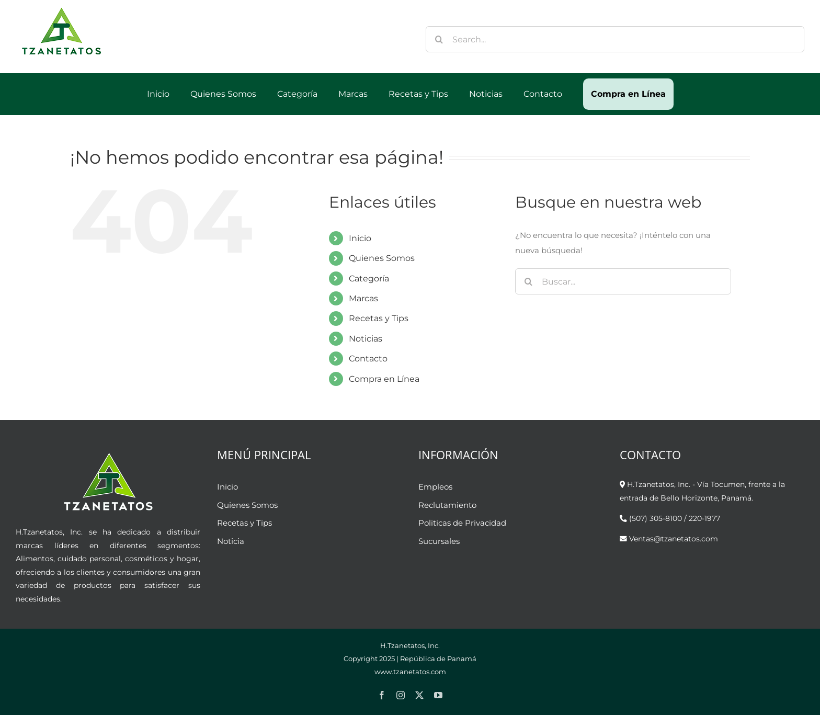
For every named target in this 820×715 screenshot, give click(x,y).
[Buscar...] (623, 281)
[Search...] (615, 39)
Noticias (365, 339)
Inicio (360, 238)
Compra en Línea (384, 379)
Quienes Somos (382, 258)
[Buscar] (439, 39)
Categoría (369, 278)
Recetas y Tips (378, 318)
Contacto (368, 359)
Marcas (363, 298)
